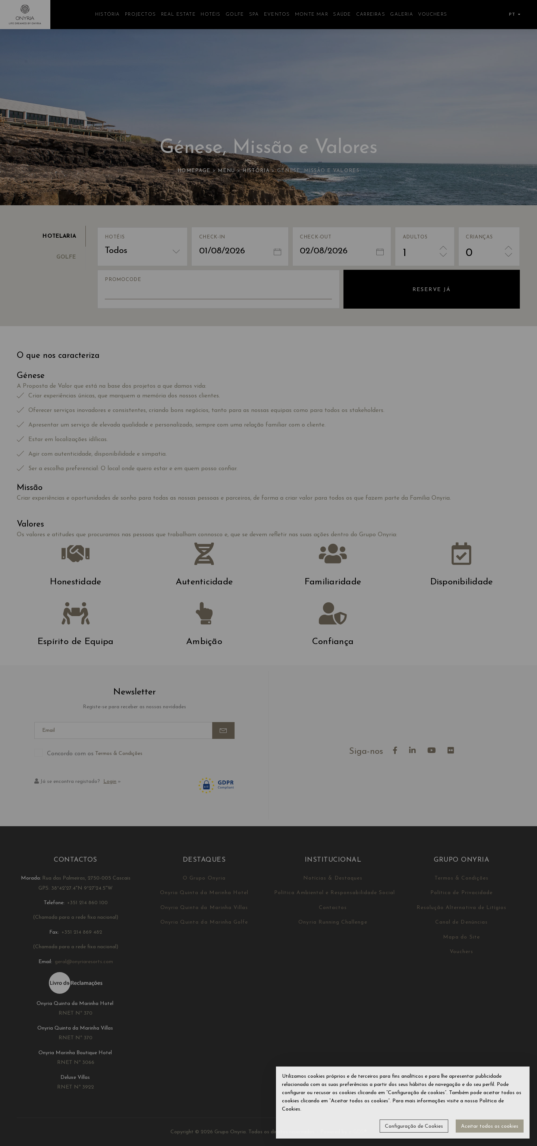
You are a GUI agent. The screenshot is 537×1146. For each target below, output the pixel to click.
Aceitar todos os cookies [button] (489, 1126)
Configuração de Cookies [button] (414, 1126)
